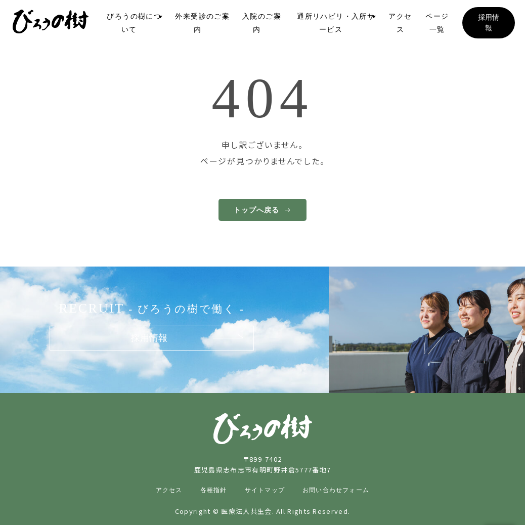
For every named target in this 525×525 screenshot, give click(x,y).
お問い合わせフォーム (335, 490)
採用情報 (149, 338)
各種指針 (213, 490)
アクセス (169, 490)
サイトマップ (265, 490)
